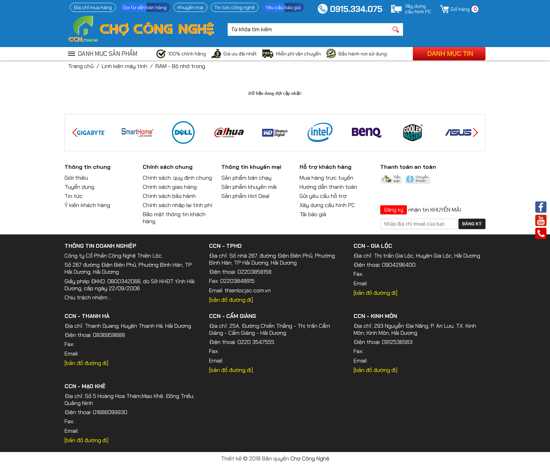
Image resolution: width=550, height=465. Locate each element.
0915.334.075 (356, 9)
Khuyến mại (190, 7)
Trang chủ (81, 66)
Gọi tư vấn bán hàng (145, 7)
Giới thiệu (76, 177)
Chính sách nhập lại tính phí (177, 205)
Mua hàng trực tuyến (326, 177)
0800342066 (124, 281)
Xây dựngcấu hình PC (418, 8)
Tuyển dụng (79, 187)
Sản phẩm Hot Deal (245, 196)
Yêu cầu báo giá (283, 7)
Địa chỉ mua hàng (93, 7)
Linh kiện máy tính (124, 66)
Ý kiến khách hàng (87, 205)
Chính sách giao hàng (170, 187)
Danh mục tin (450, 53)
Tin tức (74, 196)
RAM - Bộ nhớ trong (180, 66)
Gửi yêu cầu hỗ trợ (323, 196)
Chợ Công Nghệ (309, 458)
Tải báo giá (313, 214)
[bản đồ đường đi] (231, 300)
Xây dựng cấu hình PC (327, 205)
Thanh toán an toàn (408, 167)
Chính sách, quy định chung (177, 177)
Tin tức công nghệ (235, 7)
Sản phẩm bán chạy (246, 177)
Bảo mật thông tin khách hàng (174, 218)
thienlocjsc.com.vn (247, 290)
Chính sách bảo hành (169, 196)
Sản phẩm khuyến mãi (249, 187)
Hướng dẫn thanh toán (328, 187)
